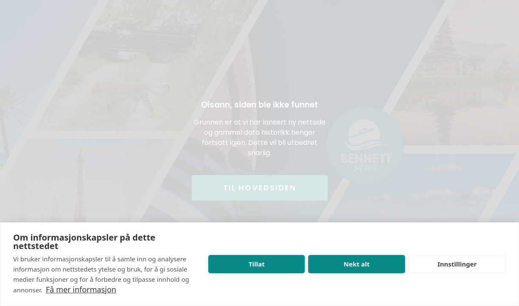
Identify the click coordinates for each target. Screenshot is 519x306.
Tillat (257, 264)
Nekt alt (357, 264)
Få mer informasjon (81, 289)
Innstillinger (456, 264)
